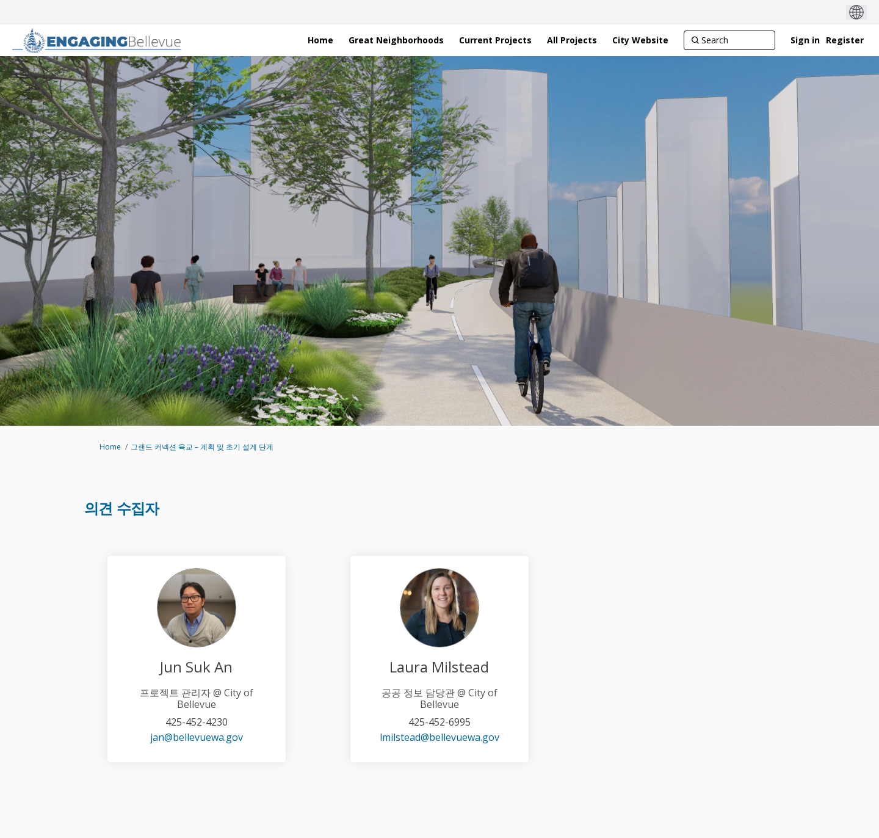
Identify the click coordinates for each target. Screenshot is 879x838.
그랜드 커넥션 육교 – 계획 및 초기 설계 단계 (202, 447)
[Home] (320, 40)
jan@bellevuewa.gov (196, 737)
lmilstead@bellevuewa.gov (439, 737)
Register (845, 40)
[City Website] (640, 40)
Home (110, 447)
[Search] (729, 40)
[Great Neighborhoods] (396, 40)
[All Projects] (572, 40)
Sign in (805, 40)
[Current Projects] (495, 40)
